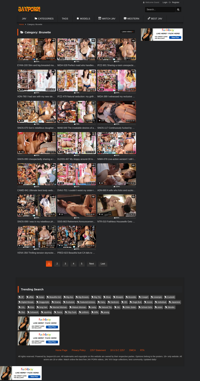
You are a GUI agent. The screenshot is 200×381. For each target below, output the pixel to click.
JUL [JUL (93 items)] (23, 307)
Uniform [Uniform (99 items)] (85, 312)
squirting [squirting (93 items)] (47, 312)
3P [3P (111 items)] (22, 297)
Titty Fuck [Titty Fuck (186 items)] (72, 312)
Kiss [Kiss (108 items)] (32, 307)
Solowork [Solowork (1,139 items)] (34, 312)
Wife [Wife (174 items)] (96, 312)
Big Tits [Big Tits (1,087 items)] (97, 297)
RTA (142, 350)
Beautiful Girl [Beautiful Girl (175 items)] (55, 297)
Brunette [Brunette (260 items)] (132, 297)
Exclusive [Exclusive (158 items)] (70, 302)
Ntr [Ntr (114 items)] (118, 307)
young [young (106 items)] (106, 312)
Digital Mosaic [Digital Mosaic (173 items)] (27, 302)
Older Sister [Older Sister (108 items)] (130, 307)
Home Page (61, 350)
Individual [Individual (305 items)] (162, 302)
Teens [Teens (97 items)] (59, 312)
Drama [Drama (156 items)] (57, 302)
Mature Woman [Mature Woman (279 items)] (79, 307)
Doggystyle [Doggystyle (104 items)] (44, 302)
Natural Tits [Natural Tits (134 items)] (107, 307)
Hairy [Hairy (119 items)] (102, 302)
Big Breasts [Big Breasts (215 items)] (83, 297)
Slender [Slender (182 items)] (171, 307)
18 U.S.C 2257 (117, 350)
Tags (65, 18)
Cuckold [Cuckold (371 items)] (170, 297)
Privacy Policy (79, 350)
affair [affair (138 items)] (31, 297)
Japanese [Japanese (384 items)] (176, 302)
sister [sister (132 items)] (160, 307)
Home (21, 24)
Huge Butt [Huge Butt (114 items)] (136, 302)
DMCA (132, 350)
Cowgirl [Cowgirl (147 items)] (144, 297)
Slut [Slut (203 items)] (23, 312)
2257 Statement (98, 350)
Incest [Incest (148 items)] (149, 302)
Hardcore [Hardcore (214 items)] (114, 302)
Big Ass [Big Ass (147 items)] (69, 297)
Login (165, 2)
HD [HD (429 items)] (125, 302)
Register (175, 2)
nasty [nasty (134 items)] (93, 307)
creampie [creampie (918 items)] (157, 297)
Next (91, 263)
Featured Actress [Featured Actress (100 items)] (87, 302)
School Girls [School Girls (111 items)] (146, 307)
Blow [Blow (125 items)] (108, 297)
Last (103, 263)
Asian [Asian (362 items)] (41, 297)
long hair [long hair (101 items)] (43, 307)
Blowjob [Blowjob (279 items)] (119, 297)
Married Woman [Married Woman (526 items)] (59, 307)
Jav (24, 18)
